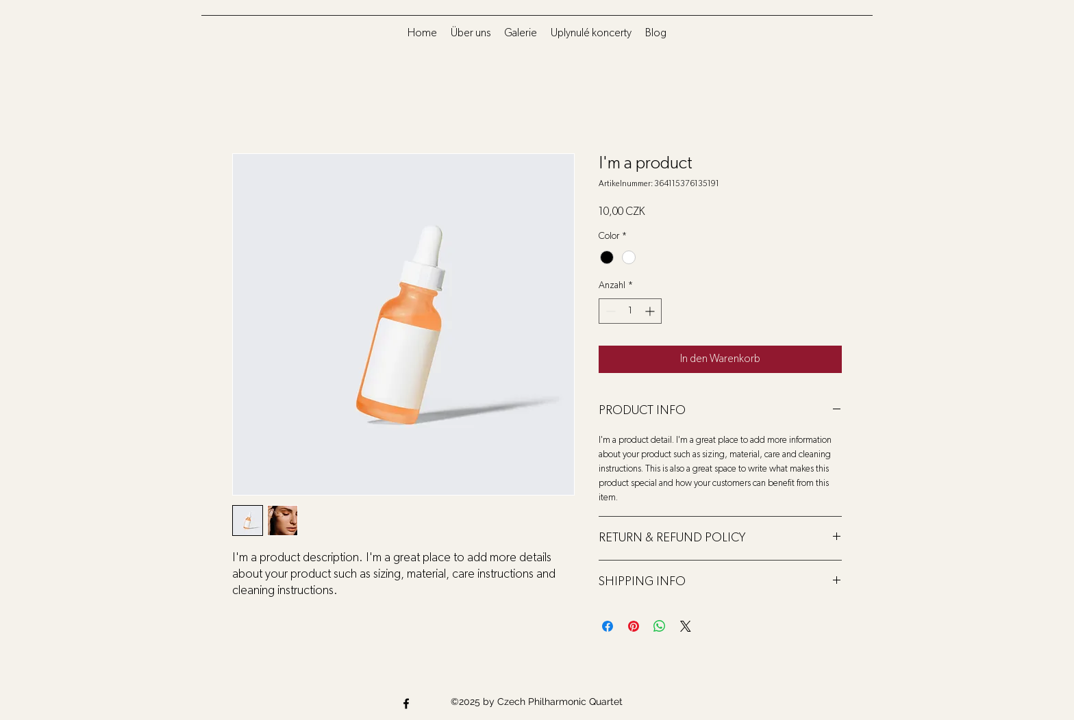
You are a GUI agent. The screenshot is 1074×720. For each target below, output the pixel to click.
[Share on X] (685, 626)
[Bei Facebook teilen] (607, 626)
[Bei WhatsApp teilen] (659, 626)
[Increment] (651, 311)
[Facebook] (406, 703)
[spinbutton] (630, 311)
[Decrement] (609, 311)
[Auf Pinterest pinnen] (633, 626)
